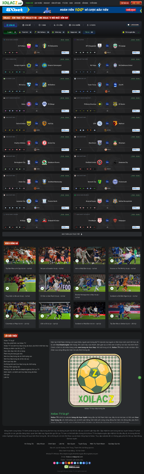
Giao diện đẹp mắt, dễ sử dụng (14, 351)
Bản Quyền (71, 444)
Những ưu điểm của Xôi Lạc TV (14, 348)
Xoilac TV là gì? (9, 340)
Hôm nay (58, 32)
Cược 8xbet (136, 3)
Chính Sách (52, 444)
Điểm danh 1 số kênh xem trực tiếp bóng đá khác (20, 372)
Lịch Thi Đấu (38, 3)
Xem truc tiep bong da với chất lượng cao (18, 356)
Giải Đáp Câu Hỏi (114, 444)
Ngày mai (74, 32)
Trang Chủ (29, 3)
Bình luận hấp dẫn (10, 361)
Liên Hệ (61, 444)
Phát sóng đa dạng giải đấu (13, 354)
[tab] (10, 25)
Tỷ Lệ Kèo (65, 3)
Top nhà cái (125, 3)
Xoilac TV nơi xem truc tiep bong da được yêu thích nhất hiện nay (26, 346)
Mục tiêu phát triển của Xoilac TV (15, 343)
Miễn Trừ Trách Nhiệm (97, 444)
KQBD (71, 3)
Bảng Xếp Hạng (56, 3)
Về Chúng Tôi (29, 444)
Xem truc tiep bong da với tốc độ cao (16, 359)
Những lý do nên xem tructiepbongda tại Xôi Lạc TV (21, 369)
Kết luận (6, 374)
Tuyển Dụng (93, 3)
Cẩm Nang (85, 3)
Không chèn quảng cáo (12, 367)
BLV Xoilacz (42, 32)
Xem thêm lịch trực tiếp (72, 234)
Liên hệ (6, 377)
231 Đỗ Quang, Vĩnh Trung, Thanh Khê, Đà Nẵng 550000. (75, 448)
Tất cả (89, 32)
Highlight (47, 3)
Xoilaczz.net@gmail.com (74, 457)
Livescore (77, 3)
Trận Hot (25, 32)
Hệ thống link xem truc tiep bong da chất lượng (20, 364)
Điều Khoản (41, 444)
